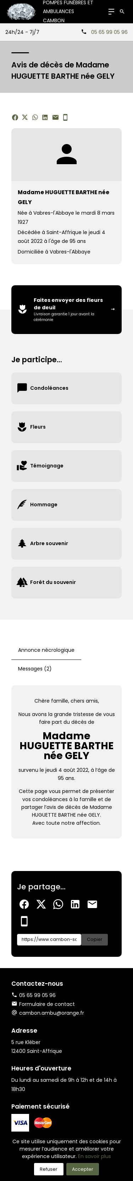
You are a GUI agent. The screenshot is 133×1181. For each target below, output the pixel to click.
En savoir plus (94, 1156)
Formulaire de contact (43, 1004)
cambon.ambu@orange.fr (51, 1012)
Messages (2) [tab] (35, 668)
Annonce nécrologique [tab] (46, 650)
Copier (94, 939)
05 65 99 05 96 (109, 32)
